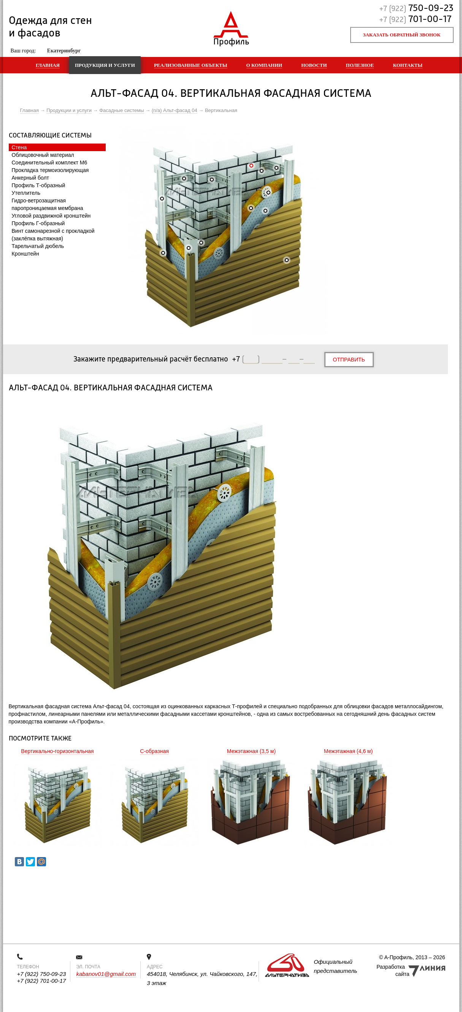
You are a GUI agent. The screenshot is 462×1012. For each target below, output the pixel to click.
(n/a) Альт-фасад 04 (174, 110)
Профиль (231, 40)
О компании (264, 65)
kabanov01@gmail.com (106, 974)
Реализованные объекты (190, 65)
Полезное (360, 65)
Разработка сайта (392, 970)
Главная (48, 65)
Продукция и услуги (105, 65)
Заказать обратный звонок (402, 35)
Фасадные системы (121, 110)
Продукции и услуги (69, 110)
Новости (314, 65)
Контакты (407, 65)
